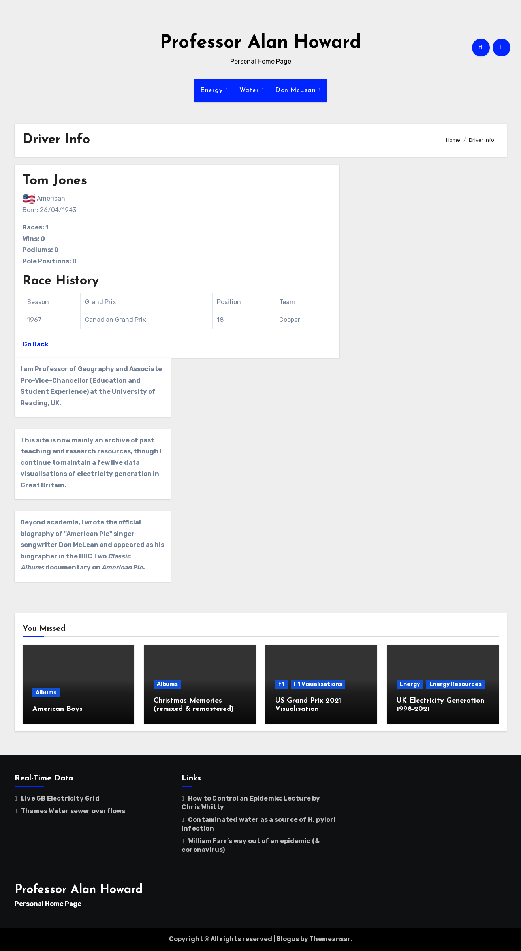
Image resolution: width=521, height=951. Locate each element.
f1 (281, 684)
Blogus (287, 939)
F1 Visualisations (318, 684)
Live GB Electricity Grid (60, 798)
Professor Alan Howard (260, 43)
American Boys (57, 709)
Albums (46, 692)
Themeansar (329, 939)
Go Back (36, 344)
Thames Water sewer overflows (73, 811)
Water (250, 90)
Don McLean (296, 90)
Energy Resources (455, 684)
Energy (212, 90)
